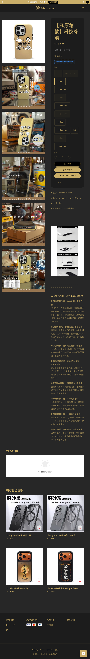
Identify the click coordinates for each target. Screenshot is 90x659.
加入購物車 (67, 170)
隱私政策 (44, 654)
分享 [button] (57, 182)
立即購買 (67, 164)
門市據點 (50, 625)
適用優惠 (58, 56)
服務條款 (36, 654)
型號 (56, 67)
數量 (56, 153)
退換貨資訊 (53, 654)
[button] (7, 8)
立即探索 (53, 2)
